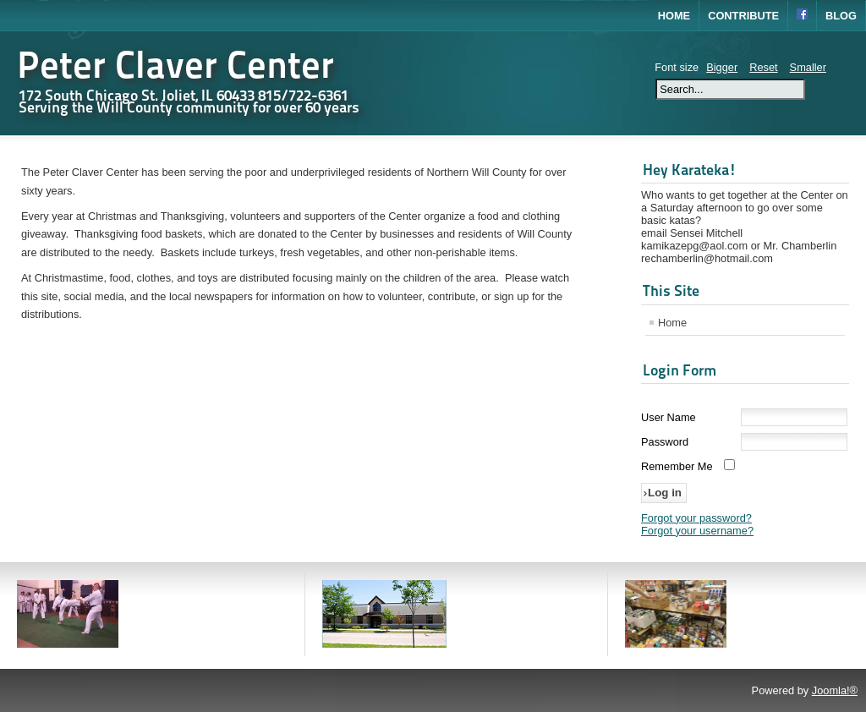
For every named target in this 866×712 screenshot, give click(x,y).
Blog (841, 15)
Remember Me (677, 466)
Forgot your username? (697, 530)
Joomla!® (835, 690)
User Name (668, 417)
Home (674, 15)
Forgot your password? (696, 518)
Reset (763, 67)
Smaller (808, 67)
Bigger (721, 67)
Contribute (743, 15)
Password (664, 441)
